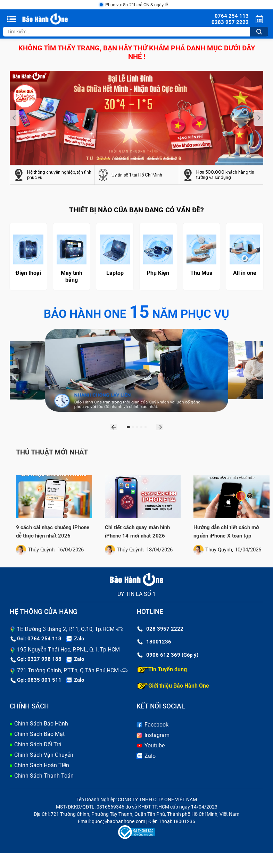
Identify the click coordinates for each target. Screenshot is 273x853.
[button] (104, 158)
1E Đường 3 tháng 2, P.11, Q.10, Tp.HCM (66, 629)
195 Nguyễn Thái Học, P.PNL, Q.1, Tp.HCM (68, 649)
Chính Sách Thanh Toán (44, 775)
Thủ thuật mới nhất (52, 452)
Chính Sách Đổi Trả (37, 744)
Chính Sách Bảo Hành (41, 723)
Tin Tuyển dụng (162, 669)
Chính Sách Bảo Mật (39, 734)
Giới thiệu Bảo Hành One (173, 685)
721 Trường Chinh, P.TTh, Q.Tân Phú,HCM (68, 670)
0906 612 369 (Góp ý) (167, 655)
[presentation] (14, 118)
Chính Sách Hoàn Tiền (41, 765)
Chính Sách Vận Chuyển (43, 755)
